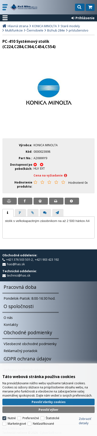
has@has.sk (16, 264)
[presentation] (8, 212)
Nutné (12, 418)
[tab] (8, 213)
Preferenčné (31, 418)
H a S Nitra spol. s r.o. (24, 7)
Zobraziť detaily (85, 421)
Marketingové (17, 424)
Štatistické (52, 418)
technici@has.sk (18, 275)
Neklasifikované (43, 424)
